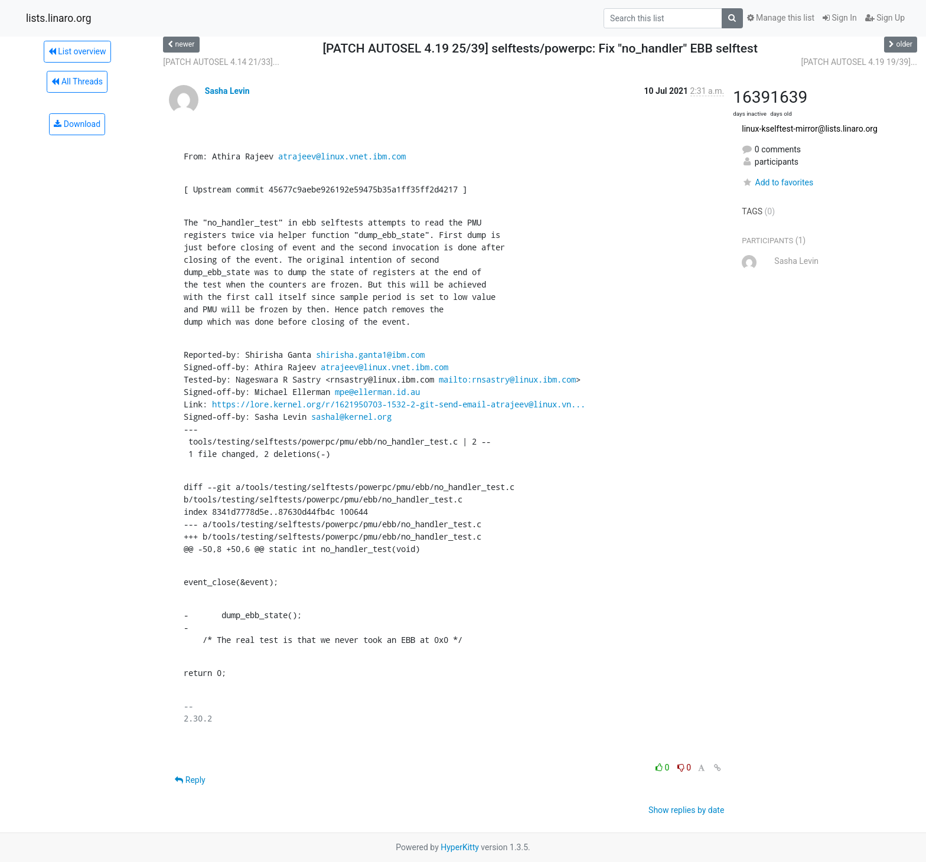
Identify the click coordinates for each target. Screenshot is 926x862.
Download (77, 124)
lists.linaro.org (59, 18)
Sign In (840, 17)
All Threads (76, 81)
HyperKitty (460, 847)
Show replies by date (686, 810)
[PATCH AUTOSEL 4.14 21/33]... (221, 62)
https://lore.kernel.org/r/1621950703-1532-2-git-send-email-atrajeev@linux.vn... (398, 404)
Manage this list (780, 17)
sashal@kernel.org (351, 416)
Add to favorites (777, 182)
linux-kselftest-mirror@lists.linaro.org (810, 128)
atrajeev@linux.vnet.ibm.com (342, 156)
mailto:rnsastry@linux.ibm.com (507, 379)
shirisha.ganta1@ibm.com (370, 354)
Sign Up (885, 17)
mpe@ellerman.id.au (377, 391)
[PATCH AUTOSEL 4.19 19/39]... (859, 62)
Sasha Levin (227, 91)
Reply (190, 780)
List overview (77, 51)
